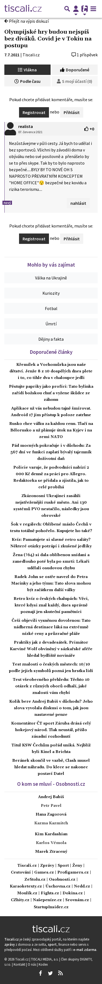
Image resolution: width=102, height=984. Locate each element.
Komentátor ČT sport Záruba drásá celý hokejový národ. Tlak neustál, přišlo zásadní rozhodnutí (51, 730)
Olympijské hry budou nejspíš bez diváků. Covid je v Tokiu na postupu (48, 38)
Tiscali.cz (31, 54)
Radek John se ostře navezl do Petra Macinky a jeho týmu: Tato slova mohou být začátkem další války (51, 583)
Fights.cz (50, 893)
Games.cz (44, 872)
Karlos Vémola (51, 842)
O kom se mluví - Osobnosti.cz (51, 784)
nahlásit (78, 203)
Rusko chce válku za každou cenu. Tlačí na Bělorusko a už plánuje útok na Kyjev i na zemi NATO (51, 430)
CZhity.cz (20, 900)
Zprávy (47, 865)
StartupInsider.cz (51, 907)
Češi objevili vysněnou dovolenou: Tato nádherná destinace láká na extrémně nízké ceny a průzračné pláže (51, 627)
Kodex (43, 964)
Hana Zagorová (51, 814)
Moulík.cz (27, 893)
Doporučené (74, 69)
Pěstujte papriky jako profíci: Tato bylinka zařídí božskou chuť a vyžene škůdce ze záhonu (51, 393)
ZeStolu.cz (34, 879)
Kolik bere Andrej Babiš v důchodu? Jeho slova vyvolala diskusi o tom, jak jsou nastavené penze (51, 708)
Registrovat (34, 112)
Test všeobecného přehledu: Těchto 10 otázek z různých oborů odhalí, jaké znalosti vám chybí (51, 686)
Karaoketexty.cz (26, 886)
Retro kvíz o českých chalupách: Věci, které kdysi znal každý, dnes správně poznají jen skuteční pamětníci (51, 605)
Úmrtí (51, 323)
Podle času (27, 81)
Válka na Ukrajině (51, 278)
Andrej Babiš (51, 797)
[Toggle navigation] (93, 8)
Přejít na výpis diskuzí (26, 21)
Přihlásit (72, 112)
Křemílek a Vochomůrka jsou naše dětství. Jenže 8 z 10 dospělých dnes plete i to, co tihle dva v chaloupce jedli (51, 371)
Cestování (21, 872)
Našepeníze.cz (47, 900)
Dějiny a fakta (51, 339)
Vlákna (27, 69)
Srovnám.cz (77, 900)
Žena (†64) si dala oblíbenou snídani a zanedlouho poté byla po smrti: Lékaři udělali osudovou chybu (51, 562)
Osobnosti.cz (62, 879)
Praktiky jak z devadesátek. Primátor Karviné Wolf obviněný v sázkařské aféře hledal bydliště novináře (51, 649)
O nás (32, 964)
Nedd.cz (82, 886)
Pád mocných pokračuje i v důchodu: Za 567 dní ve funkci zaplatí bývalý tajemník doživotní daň (51, 452)
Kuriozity (51, 293)
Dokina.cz (73, 893)
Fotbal (51, 308)
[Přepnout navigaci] (76, 8)
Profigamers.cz (73, 872)
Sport (63, 865)
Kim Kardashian (51, 834)
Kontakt (20, 964)
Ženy (77, 865)
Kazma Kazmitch (51, 823)
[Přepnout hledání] (67, 8)
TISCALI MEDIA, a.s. (45, 959)
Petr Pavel (51, 805)
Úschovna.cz (57, 886)
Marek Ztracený (51, 851)
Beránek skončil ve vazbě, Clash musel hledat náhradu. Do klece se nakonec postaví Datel (51, 767)
